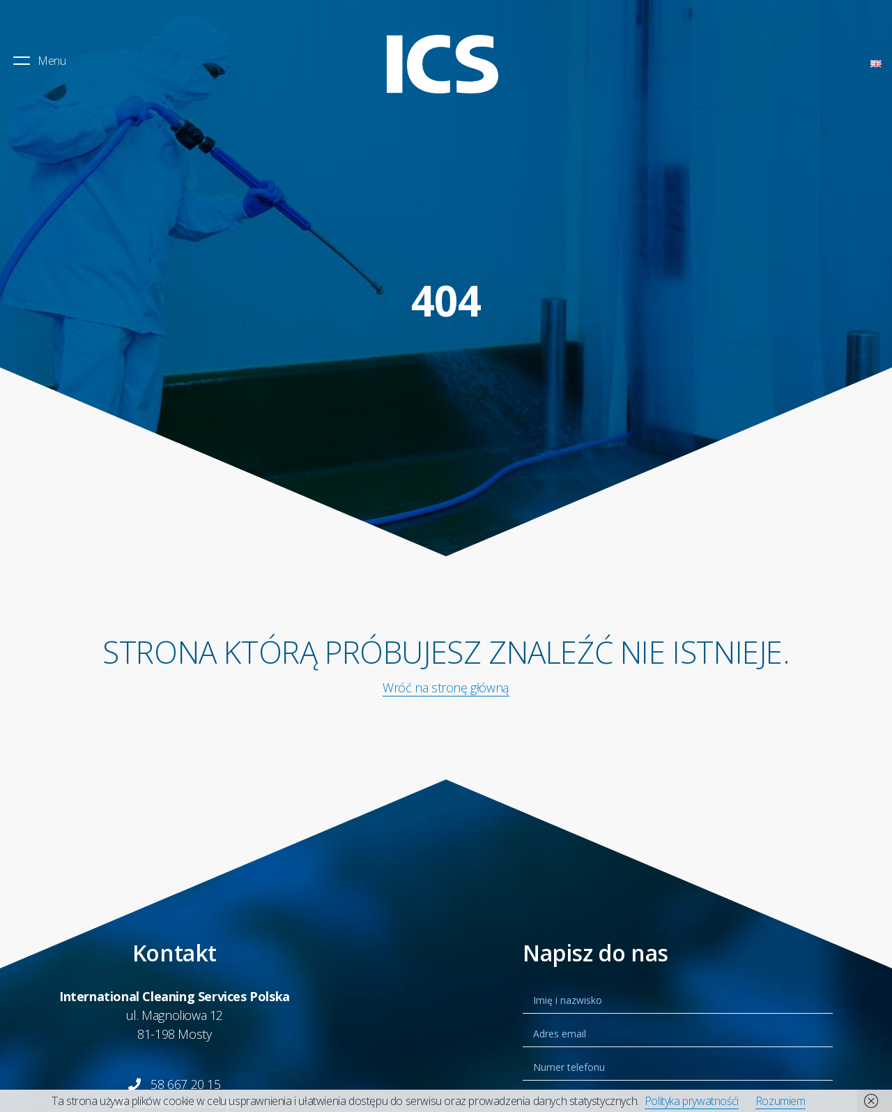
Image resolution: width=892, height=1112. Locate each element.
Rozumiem (780, 1101)
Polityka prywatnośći (692, 1101)
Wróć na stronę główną (446, 687)
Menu (38, 60)
